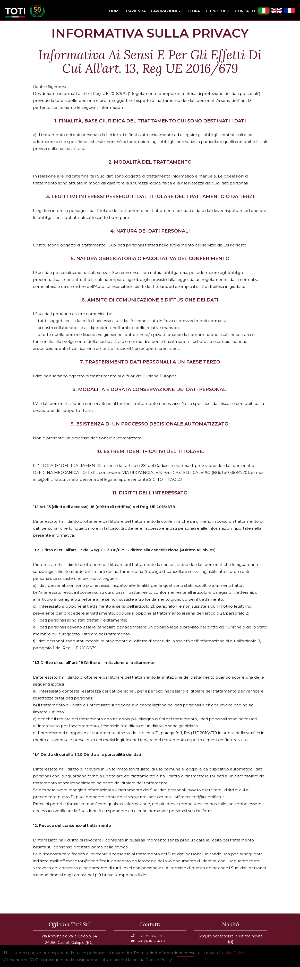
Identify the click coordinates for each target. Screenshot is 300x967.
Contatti (245, 11)
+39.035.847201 (146, 936)
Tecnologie (217, 11)
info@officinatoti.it (148, 941)
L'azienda (136, 11)
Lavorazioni (166, 11)
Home (115, 11)
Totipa (193, 11)
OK (185, 959)
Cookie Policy (232, 952)
